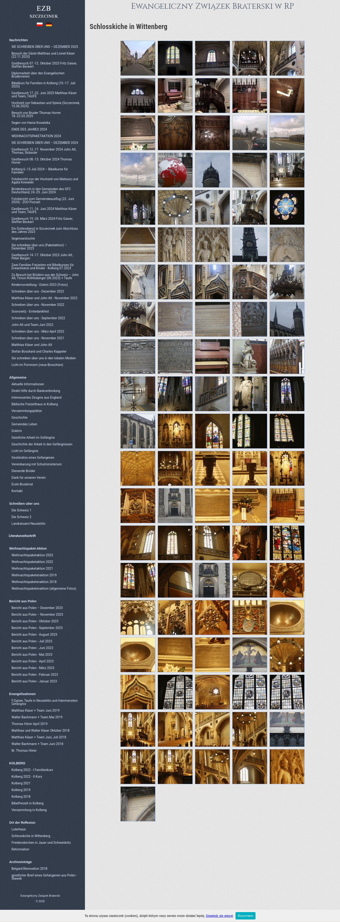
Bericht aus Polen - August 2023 (34, 634)
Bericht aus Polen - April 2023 (33, 661)
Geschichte (20, 417)
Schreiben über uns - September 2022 (38, 318)
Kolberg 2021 (21, 783)
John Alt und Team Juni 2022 (32, 325)
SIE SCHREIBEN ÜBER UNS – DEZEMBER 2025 (45, 47)
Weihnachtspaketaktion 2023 (32, 555)
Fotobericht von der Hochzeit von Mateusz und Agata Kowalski (45, 180)
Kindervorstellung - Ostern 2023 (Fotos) (40, 285)
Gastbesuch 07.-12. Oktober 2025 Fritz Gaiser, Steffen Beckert (44, 64)
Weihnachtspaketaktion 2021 (32, 568)
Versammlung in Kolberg (29, 810)
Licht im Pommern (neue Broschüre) (37, 365)
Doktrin (17, 431)
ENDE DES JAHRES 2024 (29, 129)
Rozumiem (245, 916)
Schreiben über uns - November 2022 (38, 305)
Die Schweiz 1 (21, 510)
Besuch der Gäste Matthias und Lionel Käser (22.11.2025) (43, 55)
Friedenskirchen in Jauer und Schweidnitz (41, 842)
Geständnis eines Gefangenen (33, 457)
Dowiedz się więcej (219, 916)
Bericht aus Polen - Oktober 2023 (35, 621)
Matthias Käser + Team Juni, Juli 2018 (39, 737)
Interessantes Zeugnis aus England (36, 397)
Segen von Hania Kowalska (31, 123)
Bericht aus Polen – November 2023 (37, 614)
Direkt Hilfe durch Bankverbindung (36, 391)
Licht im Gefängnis (25, 451)
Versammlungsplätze (27, 411)
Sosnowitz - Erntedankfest (30, 311)
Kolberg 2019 (21, 790)
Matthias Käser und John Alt (32, 345)
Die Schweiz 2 (21, 517)
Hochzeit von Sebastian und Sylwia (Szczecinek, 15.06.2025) (46, 104)
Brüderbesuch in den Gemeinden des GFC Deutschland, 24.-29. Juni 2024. (41, 190)
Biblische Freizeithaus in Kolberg (35, 404)
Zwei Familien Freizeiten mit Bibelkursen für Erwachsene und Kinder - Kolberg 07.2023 (43, 266)
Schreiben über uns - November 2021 (38, 338)
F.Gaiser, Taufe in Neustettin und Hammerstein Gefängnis (45, 702)
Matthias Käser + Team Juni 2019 (36, 710)
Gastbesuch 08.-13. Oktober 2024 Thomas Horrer (42, 160)
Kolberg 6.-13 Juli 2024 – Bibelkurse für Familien (40, 170)
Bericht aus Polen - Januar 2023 (34, 681)
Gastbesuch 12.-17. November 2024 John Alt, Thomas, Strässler (44, 151)
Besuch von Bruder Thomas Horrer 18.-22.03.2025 (36, 114)
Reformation (20, 849)
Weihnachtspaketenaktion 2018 (34, 582)
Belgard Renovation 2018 (29, 868)
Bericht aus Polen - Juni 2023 (32, 648)
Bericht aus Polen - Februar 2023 (35, 674)
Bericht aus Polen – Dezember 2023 (37, 608)
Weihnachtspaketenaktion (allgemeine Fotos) (44, 588)
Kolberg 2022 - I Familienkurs (32, 770)
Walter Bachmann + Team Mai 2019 (37, 717)
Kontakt (17, 491)
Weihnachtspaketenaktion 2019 (34, 575)
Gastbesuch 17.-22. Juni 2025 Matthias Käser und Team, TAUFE (44, 94)
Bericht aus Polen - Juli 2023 (32, 641)
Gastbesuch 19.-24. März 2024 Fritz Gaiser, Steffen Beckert (42, 220)
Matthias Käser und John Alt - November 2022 (44, 298)
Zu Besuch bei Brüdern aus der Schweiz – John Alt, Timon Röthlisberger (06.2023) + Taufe (45, 276)
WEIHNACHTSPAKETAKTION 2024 (36, 136)
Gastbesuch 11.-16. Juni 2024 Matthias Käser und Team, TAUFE (44, 210)
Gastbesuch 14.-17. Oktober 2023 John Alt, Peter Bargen (42, 256)
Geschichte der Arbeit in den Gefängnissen (42, 444)
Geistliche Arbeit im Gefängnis (33, 437)
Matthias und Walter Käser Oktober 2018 (41, 730)
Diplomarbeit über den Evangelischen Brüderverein (38, 74)
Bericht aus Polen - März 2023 (33, 668)
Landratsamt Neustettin (28, 523)
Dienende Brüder (23, 471)
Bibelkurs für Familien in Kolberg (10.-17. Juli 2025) (43, 84)
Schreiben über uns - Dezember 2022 (38, 291)
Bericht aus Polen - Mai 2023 (32, 654)
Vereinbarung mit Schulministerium (37, 464)
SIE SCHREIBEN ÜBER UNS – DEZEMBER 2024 (45, 143)
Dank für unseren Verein (29, 477)
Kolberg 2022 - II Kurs (27, 776)
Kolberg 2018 (21, 796)
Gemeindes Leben (24, 424)
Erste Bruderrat (22, 484)
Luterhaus (19, 829)
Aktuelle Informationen (28, 384)
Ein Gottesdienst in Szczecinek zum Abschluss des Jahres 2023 (45, 230)
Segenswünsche (23, 238)
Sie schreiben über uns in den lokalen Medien (44, 358)
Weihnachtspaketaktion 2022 (32, 562)
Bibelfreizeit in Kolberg (28, 803)
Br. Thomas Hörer (24, 750)
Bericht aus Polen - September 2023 (37, 628)
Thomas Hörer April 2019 (29, 724)
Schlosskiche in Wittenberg (31, 836)
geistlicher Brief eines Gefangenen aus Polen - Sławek (44, 876)
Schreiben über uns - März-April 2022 (38, 331)
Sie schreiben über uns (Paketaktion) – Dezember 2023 (39, 246)
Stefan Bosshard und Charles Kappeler (39, 351)
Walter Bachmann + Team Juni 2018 (37, 744)
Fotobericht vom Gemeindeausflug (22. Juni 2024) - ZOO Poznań (43, 200)
